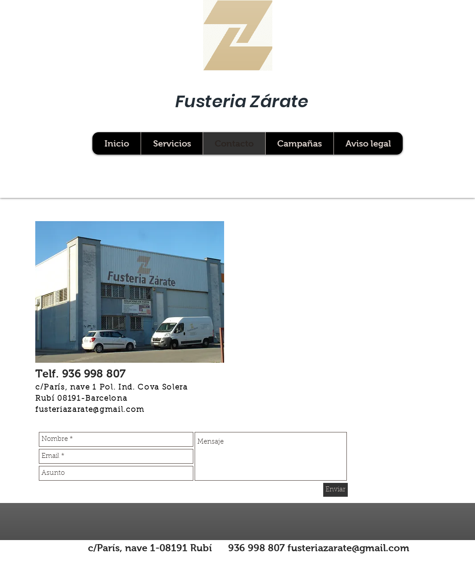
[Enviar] (335, 490)
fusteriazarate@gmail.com (90, 410)
